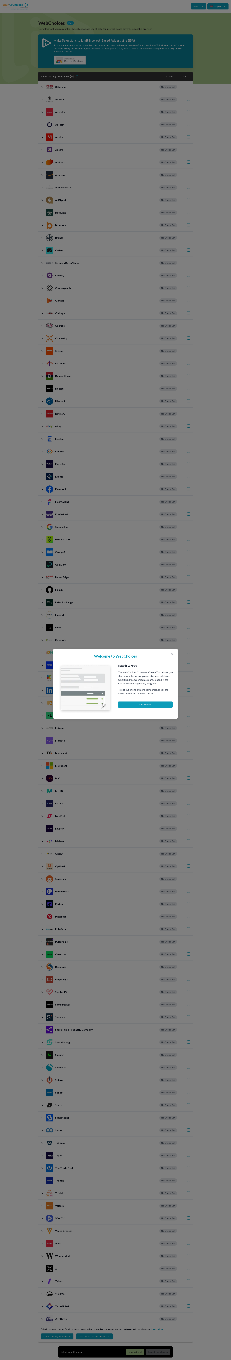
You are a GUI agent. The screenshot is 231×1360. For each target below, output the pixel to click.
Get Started (145, 704)
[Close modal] (172, 654)
